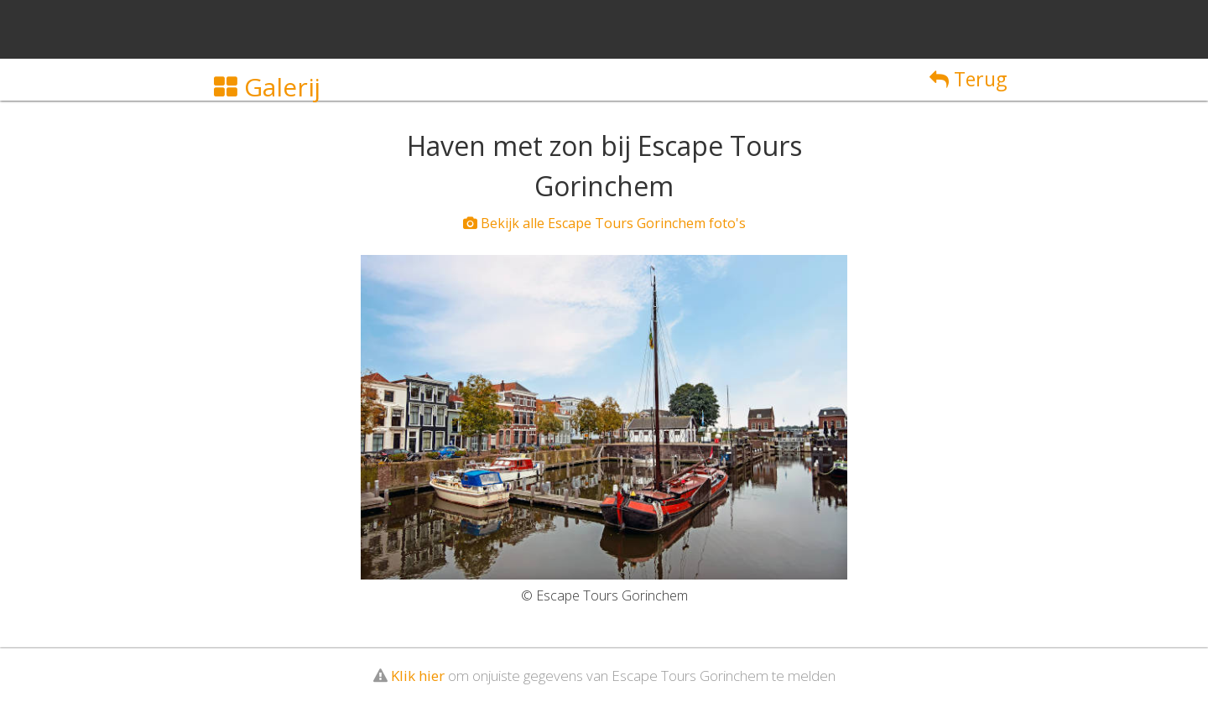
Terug (968, 78)
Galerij (267, 87)
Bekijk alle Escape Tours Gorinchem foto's (604, 223)
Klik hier (418, 675)
